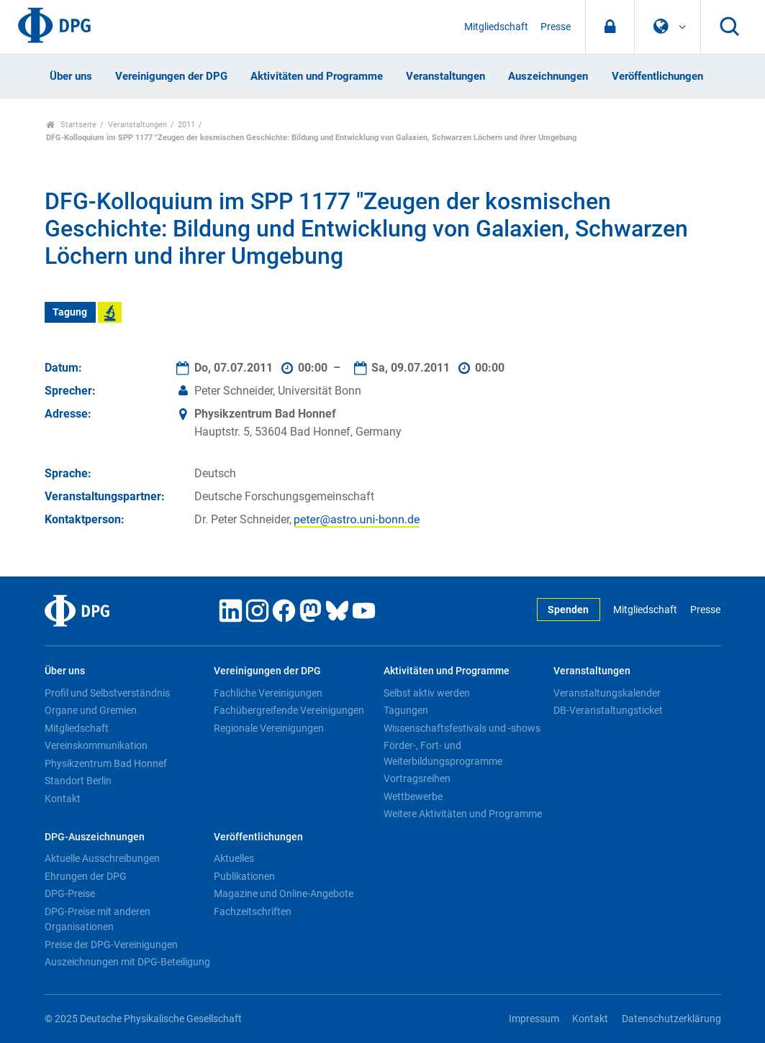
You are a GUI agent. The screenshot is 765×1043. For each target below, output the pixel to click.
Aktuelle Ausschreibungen (102, 858)
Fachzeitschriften (252, 911)
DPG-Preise (70, 893)
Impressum (534, 1019)
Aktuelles (234, 858)
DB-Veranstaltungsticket (608, 710)
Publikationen (244, 876)
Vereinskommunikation (96, 745)
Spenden (568, 610)
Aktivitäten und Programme (316, 76)
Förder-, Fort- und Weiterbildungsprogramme (443, 753)
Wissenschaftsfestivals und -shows (462, 728)
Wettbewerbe (413, 796)
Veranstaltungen (445, 76)
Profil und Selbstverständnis (107, 693)
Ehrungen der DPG (86, 876)
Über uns (71, 76)
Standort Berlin (78, 780)
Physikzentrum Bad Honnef (106, 763)
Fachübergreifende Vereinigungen (289, 710)
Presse (555, 27)
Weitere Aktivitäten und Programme (463, 813)
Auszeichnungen (548, 76)
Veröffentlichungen (657, 76)
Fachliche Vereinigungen (268, 693)
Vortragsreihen (417, 778)
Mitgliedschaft (496, 27)
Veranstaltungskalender (607, 693)
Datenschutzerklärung (671, 1019)
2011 (186, 124)
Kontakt (63, 798)
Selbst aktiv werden (427, 693)
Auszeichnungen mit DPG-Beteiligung (127, 962)
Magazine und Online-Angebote (283, 893)
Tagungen (406, 710)
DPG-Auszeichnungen (95, 837)
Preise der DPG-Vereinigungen (111, 944)
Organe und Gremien (91, 710)
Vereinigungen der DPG (171, 76)
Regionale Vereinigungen (269, 728)
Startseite (71, 124)
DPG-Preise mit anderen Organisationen (97, 919)
